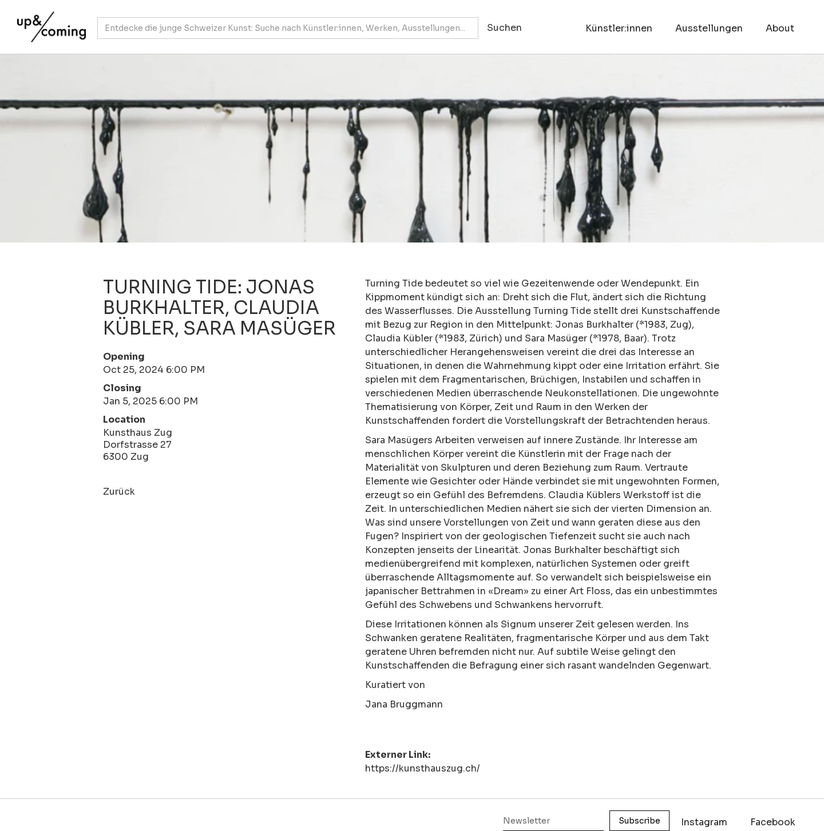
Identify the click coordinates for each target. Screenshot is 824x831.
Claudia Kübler (399, 338)
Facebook (772, 822)
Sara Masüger (556, 338)
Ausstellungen (709, 28)
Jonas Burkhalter (594, 325)
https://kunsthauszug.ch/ (422, 768)
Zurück (119, 492)
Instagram (704, 822)
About (780, 28)
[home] (48, 21)
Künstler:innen (618, 28)
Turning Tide (394, 283)
